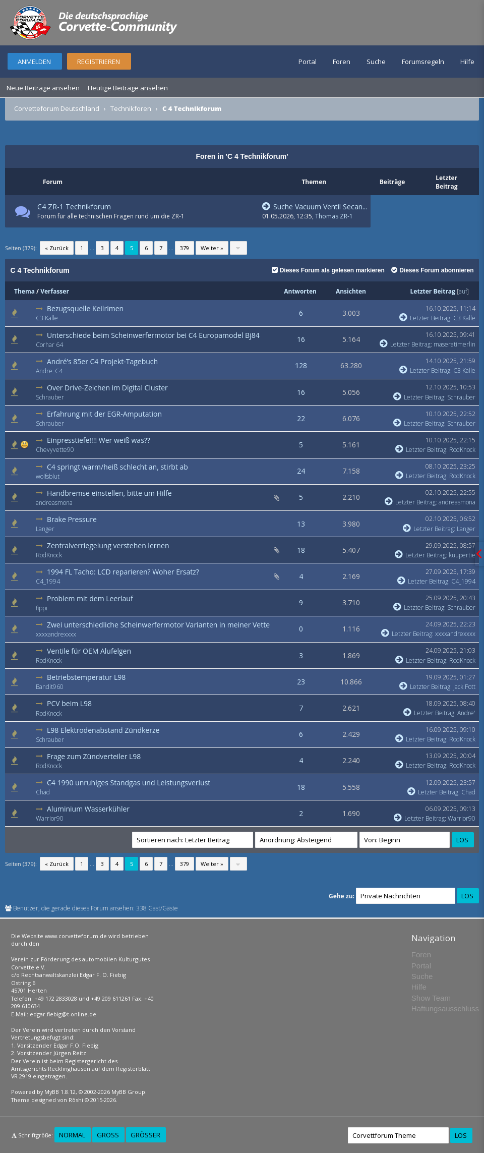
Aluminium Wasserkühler (88, 809)
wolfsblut (47, 476)
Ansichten (351, 291)
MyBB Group (128, 1092)
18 (301, 550)
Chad (43, 792)
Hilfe (467, 61)
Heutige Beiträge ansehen (128, 87)
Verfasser (54, 291)
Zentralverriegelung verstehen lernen (108, 545)
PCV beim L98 (69, 703)
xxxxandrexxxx (56, 634)
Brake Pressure (72, 519)
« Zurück (57, 248)
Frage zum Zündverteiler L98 (94, 756)
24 (301, 471)
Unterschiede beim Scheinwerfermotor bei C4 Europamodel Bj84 (153, 335)
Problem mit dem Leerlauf (90, 598)
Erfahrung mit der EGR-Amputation (104, 414)
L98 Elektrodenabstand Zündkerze (103, 730)
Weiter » (212, 248)
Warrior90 (50, 818)
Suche (376, 61)
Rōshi (76, 1100)
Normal (72, 1134)
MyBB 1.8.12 (60, 1092)
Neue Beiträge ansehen (43, 87)
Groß (108, 1134)
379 (184, 248)
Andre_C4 (49, 371)
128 (301, 365)
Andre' (466, 713)
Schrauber (50, 397)
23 (301, 681)
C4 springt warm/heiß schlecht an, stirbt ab (117, 467)
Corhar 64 (49, 344)
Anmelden (34, 61)
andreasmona (54, 502)
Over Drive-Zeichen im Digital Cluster (107, 387)
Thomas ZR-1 (334, 216)
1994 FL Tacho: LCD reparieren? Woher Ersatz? (123, 571)
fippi (41, 608)
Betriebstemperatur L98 (86, 677)
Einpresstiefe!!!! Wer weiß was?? (98, 440)
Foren (341, 61)
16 (301, 339)
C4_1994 (48, 581)
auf (463, 291)
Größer (145, 1134)
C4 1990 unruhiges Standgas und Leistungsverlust (128, 782)
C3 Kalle (47, 318)
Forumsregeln (423, 61)
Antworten (300, 291)
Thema (24, 291)
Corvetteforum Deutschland (56, 108)
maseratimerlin (454, 344)
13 (301, 524)
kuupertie (462, 555)
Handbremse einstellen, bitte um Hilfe (109, 493)
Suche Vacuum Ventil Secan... (314, 206)
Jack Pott (464, 686)
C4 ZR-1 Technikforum (74, 206)
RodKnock (462, 449)
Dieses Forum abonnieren (432, 270)
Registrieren (98, 61)
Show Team (431, 998)
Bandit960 (50, 686)
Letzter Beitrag (432, 291)
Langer (45, 529)
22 (301, 418)
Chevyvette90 (55, 449)
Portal (307, 61)
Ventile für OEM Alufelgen (89, 651)
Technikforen (130, 108)
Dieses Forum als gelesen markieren (328, 270)
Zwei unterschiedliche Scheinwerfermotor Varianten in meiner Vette (158, 624)
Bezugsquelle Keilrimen (85, 308)
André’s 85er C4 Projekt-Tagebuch (102, 361)
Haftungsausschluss (445, 1008)
